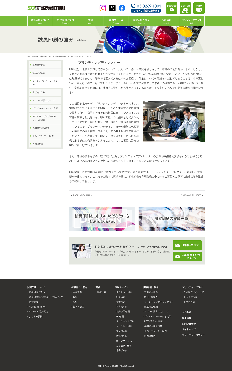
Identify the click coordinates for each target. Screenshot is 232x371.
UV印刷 (120, 316)
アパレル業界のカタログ (44, 100)
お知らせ (186, 312)
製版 (75, 297)
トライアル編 (190, 297)
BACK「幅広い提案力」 (83, 195)
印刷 (75, 302)
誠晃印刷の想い (37, 292)
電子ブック (121, 350)
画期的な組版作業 (41, 128)
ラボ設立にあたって (194, 292)
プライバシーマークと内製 (45, 108)
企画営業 (77, 292)
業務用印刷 (121, 335)
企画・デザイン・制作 (43, 136)
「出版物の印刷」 (190, 195)
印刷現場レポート (38, 306)
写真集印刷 (121, 306)
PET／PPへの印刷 (153, 321)
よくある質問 (36, 316)
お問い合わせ (189, 323)
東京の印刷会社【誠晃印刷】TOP (39, 56)
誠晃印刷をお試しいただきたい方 (46, 297)
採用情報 (186, 318)
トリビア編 (189, 302)
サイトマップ (189, 329)
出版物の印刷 (39, 92)
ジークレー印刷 (124, 326)
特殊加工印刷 (123, 311)
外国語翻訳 (38, 144)
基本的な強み (39, 65)
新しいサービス (124, 340)
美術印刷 (120, 302)
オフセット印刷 (124, 292)
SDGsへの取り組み (38, 311)
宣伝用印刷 (121, 331)
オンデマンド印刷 (125, 321)
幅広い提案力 (39, 73)
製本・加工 (78, 306)
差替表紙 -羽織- (124, 345)
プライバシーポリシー (193, 335)
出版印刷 (120, 297)
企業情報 (33, 302)
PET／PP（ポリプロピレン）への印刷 (44, 118)
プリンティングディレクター (159, 302)
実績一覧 (101, 292)
